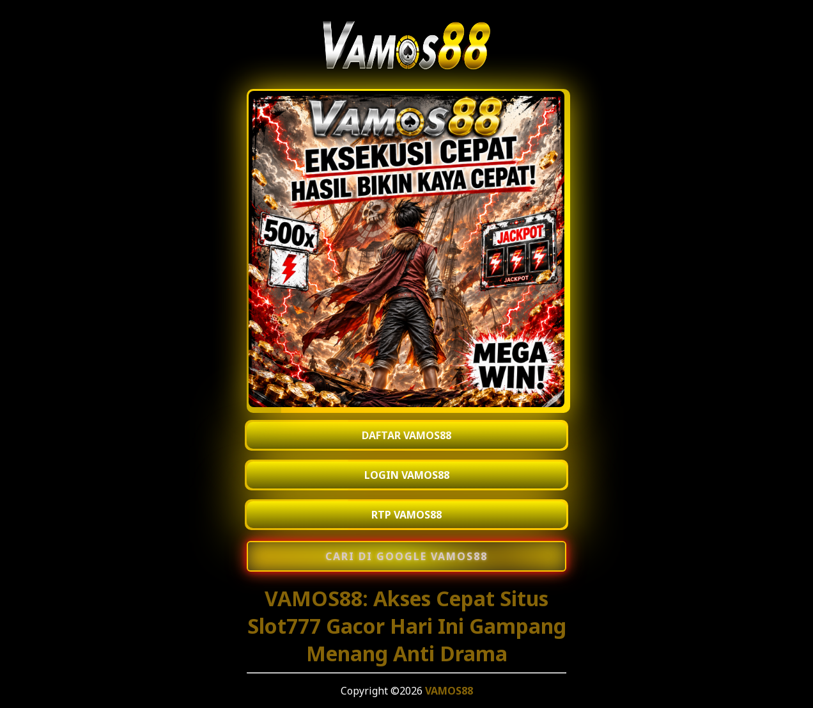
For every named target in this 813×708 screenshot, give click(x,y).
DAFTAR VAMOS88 (406, 435)
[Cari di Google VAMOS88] (406, 556)
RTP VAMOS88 (406, 515)
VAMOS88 (449, 691)
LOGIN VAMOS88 (406, 475)
